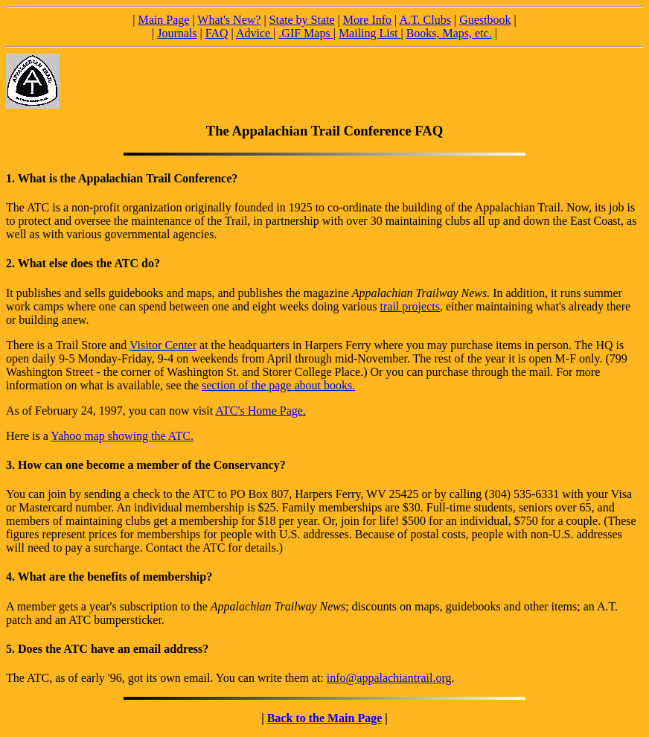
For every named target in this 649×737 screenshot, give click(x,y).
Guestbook (485, 19)
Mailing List (370, 33)
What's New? (228, 19)
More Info (367, 19)
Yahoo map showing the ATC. (122, 436)
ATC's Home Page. (260, 410)
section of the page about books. (278, 385)
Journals (176, 33)
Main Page (164, 19)
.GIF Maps (305, 33)
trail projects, (411, 306)
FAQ (216, 33)
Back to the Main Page (325, 718)
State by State (302, 19)
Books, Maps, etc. (449, 33)
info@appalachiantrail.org (389, 677)
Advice (254, 33)
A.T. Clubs (424, 19)
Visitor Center (163, 345)
